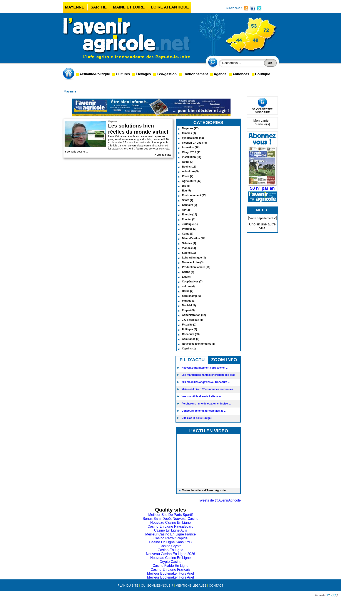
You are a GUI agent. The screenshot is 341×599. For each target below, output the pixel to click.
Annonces (240, 74)
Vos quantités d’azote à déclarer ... (203, 396)
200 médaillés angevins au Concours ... (206, 382)
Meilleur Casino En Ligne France (170, 534)
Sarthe (98, 7)
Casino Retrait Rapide (171, 538)
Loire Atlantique (170, 7)
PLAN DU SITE (128, 585)
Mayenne (74, 7)
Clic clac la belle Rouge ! (197, 417)
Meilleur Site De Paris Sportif (170, 515)
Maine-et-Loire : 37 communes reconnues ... (209, 389)
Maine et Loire (129, 7)
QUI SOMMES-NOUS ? (157, 585)
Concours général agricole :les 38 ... (204, 410)
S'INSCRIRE (262, 112)
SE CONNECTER (262, 109)
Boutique (262, 74)
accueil (69, 74)
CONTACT (216, 585)
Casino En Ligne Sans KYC (170, 542)
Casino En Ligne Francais (170, 569)
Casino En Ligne (170, 550)
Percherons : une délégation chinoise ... (206, 403)
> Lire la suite (162, 154)
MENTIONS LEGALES (191, 585)
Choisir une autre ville (262, 226)
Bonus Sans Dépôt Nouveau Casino (170, 518)
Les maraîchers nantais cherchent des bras (208, 374)
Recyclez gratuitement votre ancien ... (205, 367)
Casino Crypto (170, 546)
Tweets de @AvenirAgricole (219, 500)
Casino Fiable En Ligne (170, 565)
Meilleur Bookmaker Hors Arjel (170, 573)
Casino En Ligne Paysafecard (171, 526)
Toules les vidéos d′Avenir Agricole (204, 490)
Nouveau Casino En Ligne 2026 (170, 554)
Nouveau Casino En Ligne (170, 522)
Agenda (220, 74)
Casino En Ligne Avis (170, 530)
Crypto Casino (170, 562)
